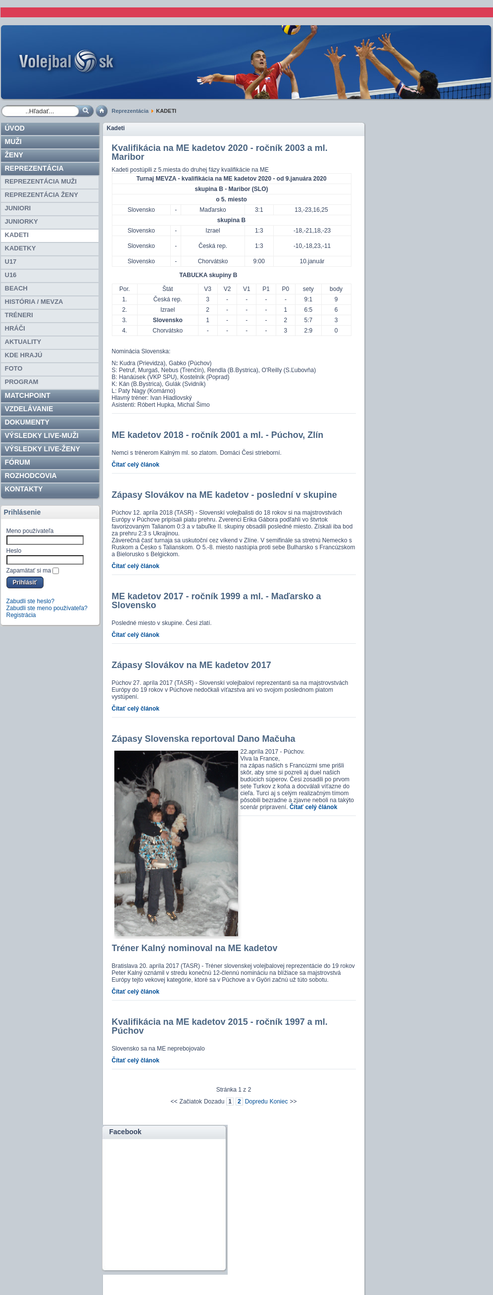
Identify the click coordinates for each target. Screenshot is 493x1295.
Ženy (14, 155)
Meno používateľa (30, 531)
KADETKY (20, 248)
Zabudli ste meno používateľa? (47, 608)
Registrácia (21, 615)
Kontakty (24, 489)
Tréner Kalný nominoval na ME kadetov (195, 948)
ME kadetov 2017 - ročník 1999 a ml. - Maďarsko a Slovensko (216, 600)
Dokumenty (27, 422)
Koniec (279, 1101)
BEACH (16, 288)
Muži (13, 141)
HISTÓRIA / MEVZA (34, 301)
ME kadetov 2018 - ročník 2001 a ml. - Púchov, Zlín (218, 435)
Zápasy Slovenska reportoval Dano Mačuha (204, 739)
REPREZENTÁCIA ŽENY (41, 194)
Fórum (17, 462)
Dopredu (256, 1101)
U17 (11, 261)
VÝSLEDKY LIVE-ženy (42, 449)
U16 (11, 275)
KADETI (17, 235)
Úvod (15, 128)
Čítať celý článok (135, 464)
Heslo (14, 550)
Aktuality (23, 341)
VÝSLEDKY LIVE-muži (42, 435)
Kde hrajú (24, 355)
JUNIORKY (21, 221)
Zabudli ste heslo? (30, 601)
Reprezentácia (130, 111)
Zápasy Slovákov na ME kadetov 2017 (191, 665)
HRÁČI (15, 328)
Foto (14, 368)
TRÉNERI (19, 315)
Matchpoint (27, 395)
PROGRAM (22, 381)
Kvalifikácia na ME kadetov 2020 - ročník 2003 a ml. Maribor (220, 152)
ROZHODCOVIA (31, 476)
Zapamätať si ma (28, 570)
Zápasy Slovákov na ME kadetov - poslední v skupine (224, 495)
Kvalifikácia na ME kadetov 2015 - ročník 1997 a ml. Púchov (220, 1026)
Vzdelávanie (29, 409)
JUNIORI (18, 208)
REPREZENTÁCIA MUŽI (41, 181)
